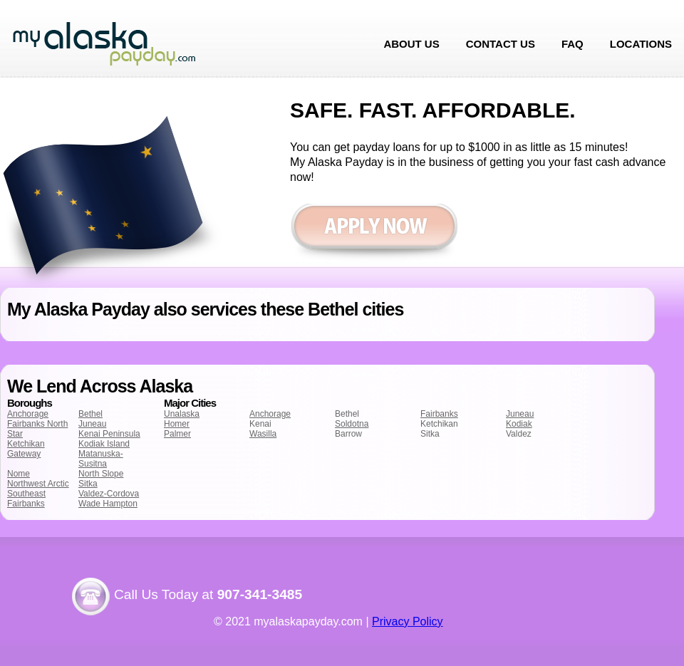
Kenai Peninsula (109, 434)
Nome (18, 474)
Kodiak (519, 424)
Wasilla (262, 434)
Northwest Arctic (38, 484)
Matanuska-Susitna (100, 459)
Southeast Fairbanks (26, 499)
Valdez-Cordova (108, 494)
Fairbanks (439, 414)
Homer (177, 424)
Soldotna (351, 424)
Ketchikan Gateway (26, 449)
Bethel (90, 414)
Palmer (177, 434)
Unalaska (182, 414)
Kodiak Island (104, 444)
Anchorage (27, 414)
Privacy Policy (407, 621)
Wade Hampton (108, 504)
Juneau (92, 424)
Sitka (88, 484)
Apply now (373, 233)
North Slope (100, 474)
